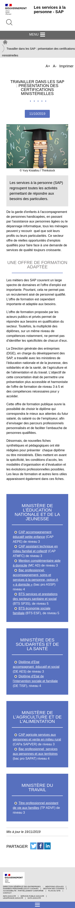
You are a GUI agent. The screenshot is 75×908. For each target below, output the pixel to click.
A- (55, 66)
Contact (7, 893)
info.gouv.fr (9, 896)
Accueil (5, 42)
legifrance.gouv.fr (13, 898)
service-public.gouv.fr (32, 896)
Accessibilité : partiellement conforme (23, 891)
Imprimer (66, 66)
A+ (48, 66)
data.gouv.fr (34, 898)
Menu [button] (37, 35)
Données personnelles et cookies (20, 889)
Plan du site (54, 891)
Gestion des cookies (53, 889)
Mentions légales (54, 887)
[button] (33, 845)
